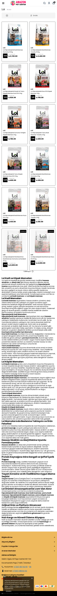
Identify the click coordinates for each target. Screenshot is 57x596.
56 (30, 567)
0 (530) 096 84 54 (20, 571)
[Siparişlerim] (49, 3)
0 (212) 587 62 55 (20, 567)
